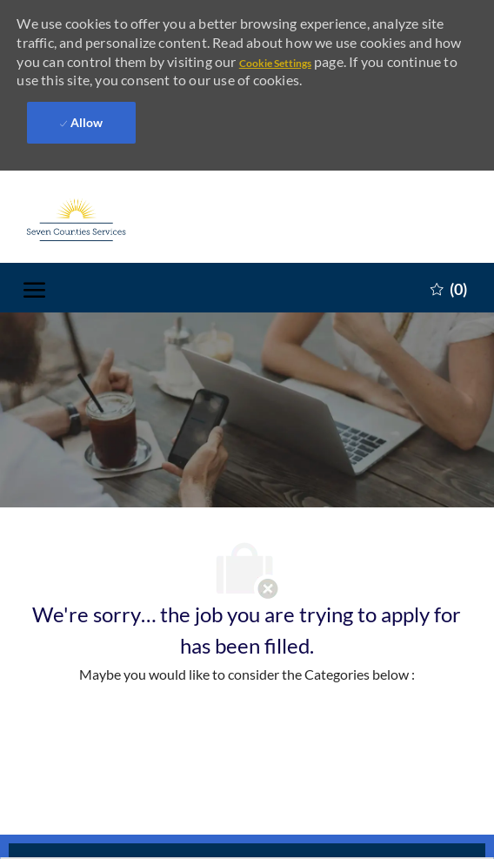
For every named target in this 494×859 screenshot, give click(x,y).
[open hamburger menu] (34, 278)
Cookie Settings (275, 63)
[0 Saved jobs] (449, 277)
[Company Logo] (110, 210)
